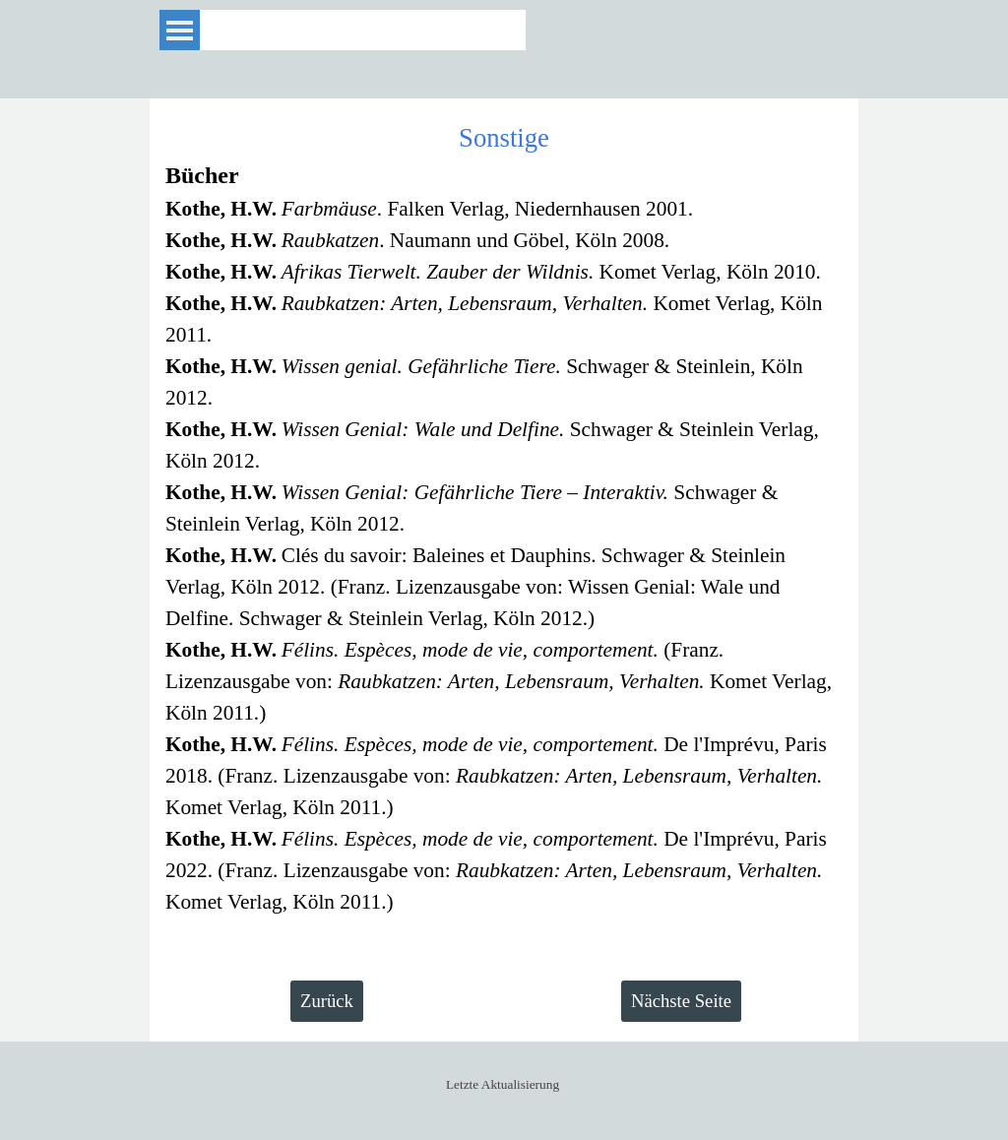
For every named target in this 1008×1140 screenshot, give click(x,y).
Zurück (326, 1000)
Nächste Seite (681, 1000)
